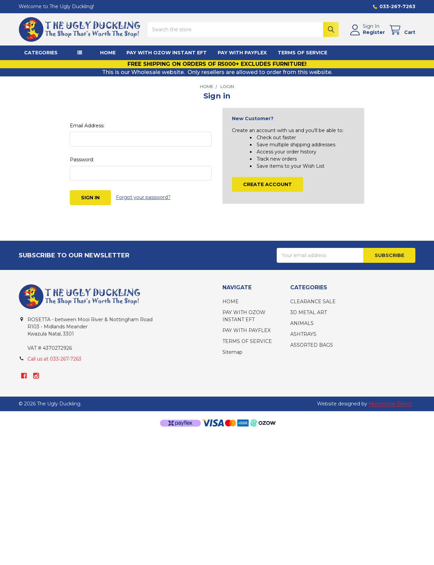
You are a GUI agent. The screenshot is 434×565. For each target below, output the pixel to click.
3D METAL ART (308, 312)
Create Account (267, 184)
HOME (108, 53)
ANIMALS (302, 323)
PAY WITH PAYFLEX (242, 53)
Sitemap (232, 352)
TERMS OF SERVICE (302, 53)
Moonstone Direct (390, 404)
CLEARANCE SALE (313, 301)
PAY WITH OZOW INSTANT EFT (166, 53)
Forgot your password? (143, 197)
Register (374, 32)
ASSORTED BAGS (311, 345)
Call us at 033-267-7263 (54, 359)
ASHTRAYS (303, 334)
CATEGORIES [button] (41, 53)
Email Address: (87, 126)
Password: (82, 160)
